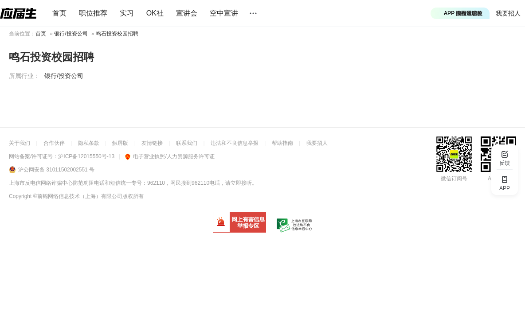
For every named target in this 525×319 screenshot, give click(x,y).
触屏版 (120, 143)
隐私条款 (88, 143)
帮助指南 (282, 143)
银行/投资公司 (70, 34)
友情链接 (152, 143)
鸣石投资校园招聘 (117, 34)
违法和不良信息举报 (235, 143)
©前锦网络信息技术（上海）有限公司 (77, 196)
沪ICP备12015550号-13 (86, 156)
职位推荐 (93, 13)
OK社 (155, 13)
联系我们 (186, 143)
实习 (127, 13)
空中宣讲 (224, 13)
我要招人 (508, 13)
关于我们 (19, 143)
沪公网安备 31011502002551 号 (56, 170)
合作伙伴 (54, 143)
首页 (59, 13)
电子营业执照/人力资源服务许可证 (170, 156)
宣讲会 (186, 13)
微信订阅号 (454, 178)
